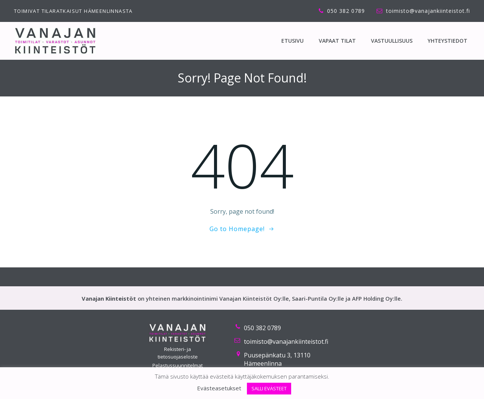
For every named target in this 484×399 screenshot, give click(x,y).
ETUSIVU (292, 40)
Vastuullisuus (392, 40)
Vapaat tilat (337, 40)
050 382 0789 (262, 328)
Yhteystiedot (447, 40)
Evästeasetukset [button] (219, 388)
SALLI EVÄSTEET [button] (269, 388)
